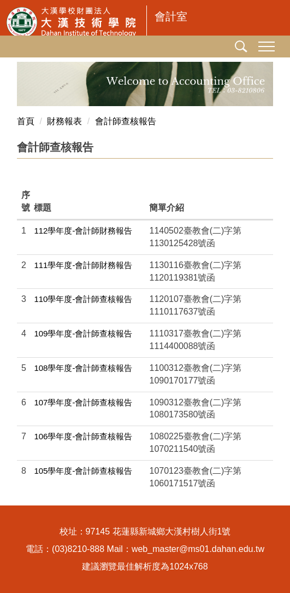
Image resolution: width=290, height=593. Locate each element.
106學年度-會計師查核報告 (83, 436)
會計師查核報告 (125, 121)
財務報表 (64, 121)
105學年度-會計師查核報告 (83, 470)
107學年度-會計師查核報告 (83, 402)
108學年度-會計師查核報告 (83, 368)
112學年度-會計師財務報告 (83, 230)
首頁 (25, 121)
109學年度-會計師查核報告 (83, 333)
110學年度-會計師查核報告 (83, 299)
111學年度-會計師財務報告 (83, 265)
